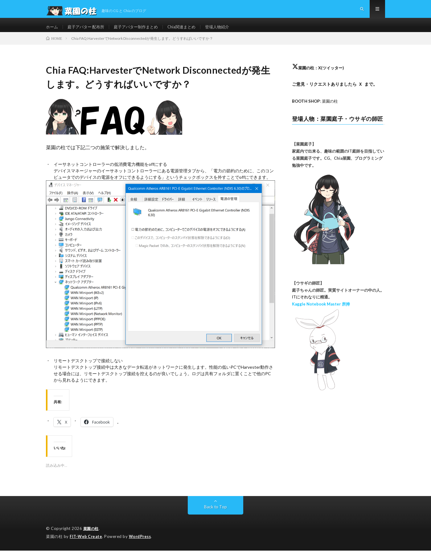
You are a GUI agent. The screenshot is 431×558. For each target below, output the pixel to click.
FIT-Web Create (86, 544)
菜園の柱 (91, 536)
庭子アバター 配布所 (88, 30)
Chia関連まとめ (190, 30)
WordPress (142, 544)
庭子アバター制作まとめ (141, 30)
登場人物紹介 (227, 30)
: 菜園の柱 (316, 109)
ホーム (52, 30)
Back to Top (215, 514)
